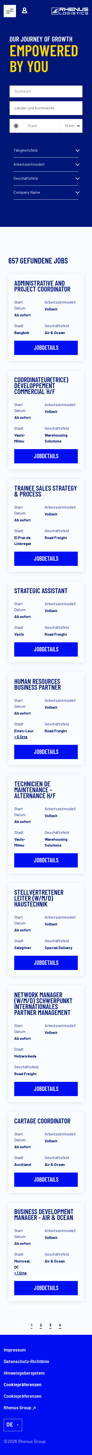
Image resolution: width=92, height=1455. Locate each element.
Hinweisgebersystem (24, 1373)
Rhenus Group (17, 1408)
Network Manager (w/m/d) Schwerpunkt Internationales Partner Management (43, 1003)
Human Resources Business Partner (37, 684)
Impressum (15, 1350)
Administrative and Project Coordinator (42, 286)
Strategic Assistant (41, 590)
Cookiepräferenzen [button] (22, 1396)
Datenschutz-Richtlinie (26, 1362)
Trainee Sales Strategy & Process (45, 491)
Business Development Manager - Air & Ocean (44, 1214)
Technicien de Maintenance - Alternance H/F (35, 789)
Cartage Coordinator (42, 1121)
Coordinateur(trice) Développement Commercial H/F (41, 385)
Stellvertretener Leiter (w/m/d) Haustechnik (39, 898)
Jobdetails (46, 347)
